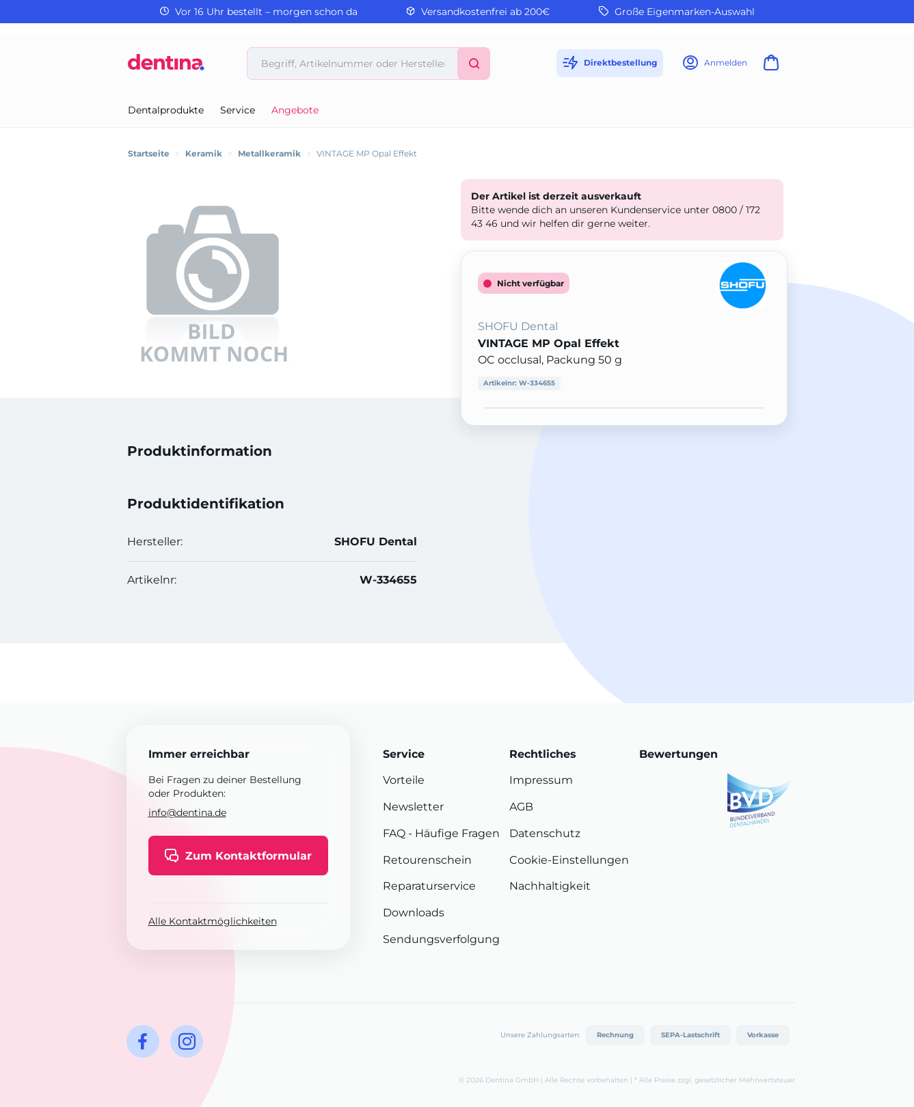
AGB (521, 806)
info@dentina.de (187, 812)
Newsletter (413, 806)
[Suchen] (473, 63)
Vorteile (404, 780)
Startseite (149, 153)
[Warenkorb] (774, 67)
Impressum (541, 780)
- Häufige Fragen (452, 833)
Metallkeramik (269, 153)
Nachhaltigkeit (550, 885)
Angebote (295, 110)
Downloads (413, 912)
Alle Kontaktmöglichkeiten (212, 921)
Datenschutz (544, 833)
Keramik (203, 153)
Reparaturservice (429, 885)
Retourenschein (427, 859)
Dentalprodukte (166, 110)
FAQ (394, 833)
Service (237, 110)
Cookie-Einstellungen (569, 859)
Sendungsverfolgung (441, 939)
